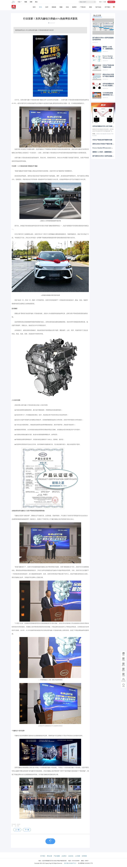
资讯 (40, 7)
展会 (36, 2)
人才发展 (77, 856)
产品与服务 (57, 856)
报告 (90, 7)
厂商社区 (83, 7)
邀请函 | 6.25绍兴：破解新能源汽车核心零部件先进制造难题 (108, 48)
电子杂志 (98, 7)
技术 (46, 7)
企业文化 (70, 856)
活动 (67, 7)
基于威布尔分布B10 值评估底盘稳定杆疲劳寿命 (103, 38)
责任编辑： (14, 824)
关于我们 (107, 7)
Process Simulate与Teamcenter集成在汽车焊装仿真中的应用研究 (108, 57)
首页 (34, 7)
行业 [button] (19, 2)
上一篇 (17, 829)
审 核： (14, 826)
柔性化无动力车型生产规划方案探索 (108, 75)
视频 (25, 2)
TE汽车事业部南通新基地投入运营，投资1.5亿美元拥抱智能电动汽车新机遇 (108, 94)
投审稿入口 (111, 2)
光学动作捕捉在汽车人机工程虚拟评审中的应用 (108, 85)
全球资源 (84, 856)
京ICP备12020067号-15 (70, 863)
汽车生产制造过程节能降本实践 (108, 66)
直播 (31, 2)
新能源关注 (54, 7)
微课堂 (74, 7)
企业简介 (64, 856)
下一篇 (27, 829)
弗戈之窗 (49, 856)
